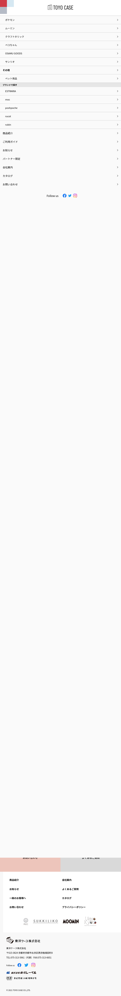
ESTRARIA (10, 91)
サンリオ (10, 61)
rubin (8, 124)
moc (7, 99)
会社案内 (67, 880)
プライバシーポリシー (74, 907)
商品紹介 (14, 880)
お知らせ (14, 889)
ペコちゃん (11, 45)
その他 (6, 70)
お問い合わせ (16, 907)
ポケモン (10, 19)
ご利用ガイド (10, 142)
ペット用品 (11, 78)
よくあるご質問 (70, 889)
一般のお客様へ (17, 898)
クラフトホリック (14, 36)
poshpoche (11, 107)
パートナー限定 (11, 159)
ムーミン (10, 28)
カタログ (67, 898)
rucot (8, 116)
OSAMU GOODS (13, 53)
